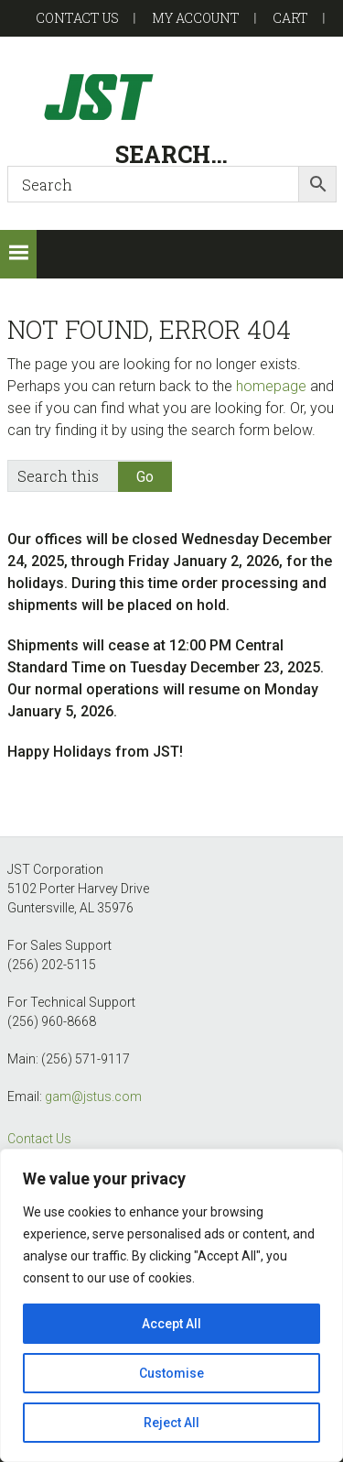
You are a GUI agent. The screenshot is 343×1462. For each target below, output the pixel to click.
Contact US (77, 18)
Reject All (171, 1422)
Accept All (171, 1323)
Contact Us (39, 1138)
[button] (18, 254)
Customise (171, 1373)
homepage (271, 386)
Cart (290, 18)
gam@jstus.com (93, 1096)
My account (196, 18)
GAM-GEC (172, 96)
